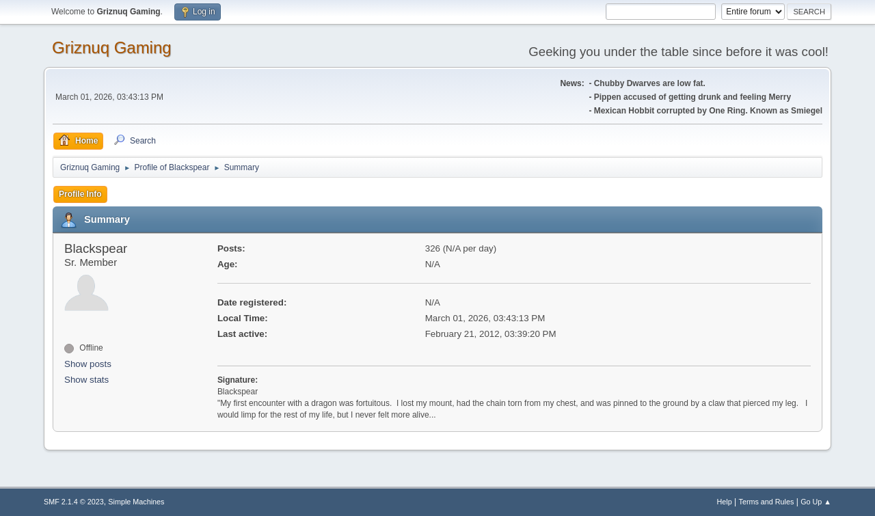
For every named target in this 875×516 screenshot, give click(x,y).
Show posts (87, 364)
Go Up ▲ (815, 502)
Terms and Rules (766, 502)
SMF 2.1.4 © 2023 (74, 502)
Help (724, 502)
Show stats (86, 380)
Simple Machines (136, 502)
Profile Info (80, 194)
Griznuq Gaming (112, 47)
